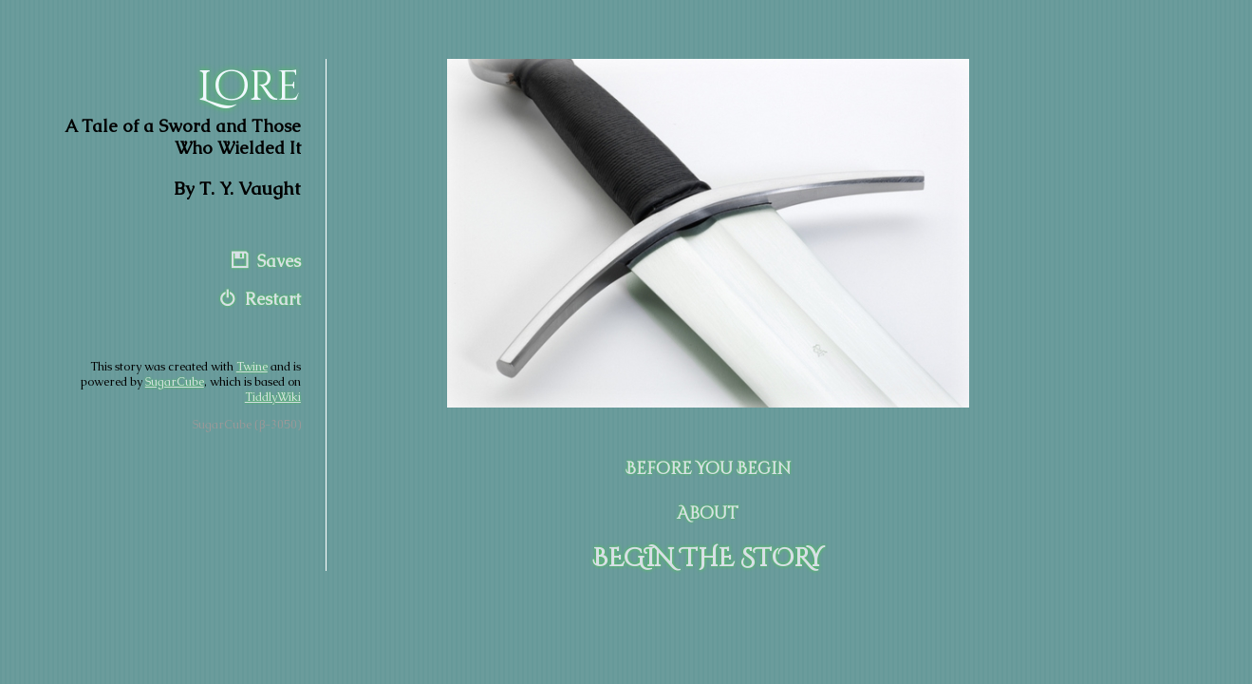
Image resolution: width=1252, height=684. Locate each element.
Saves (279, 261)
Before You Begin (708, 469)
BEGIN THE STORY (707, 559)
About (707, 514)
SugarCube (174, 382)
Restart (273, 299)
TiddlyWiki (273, 397)
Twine (252, 366)
